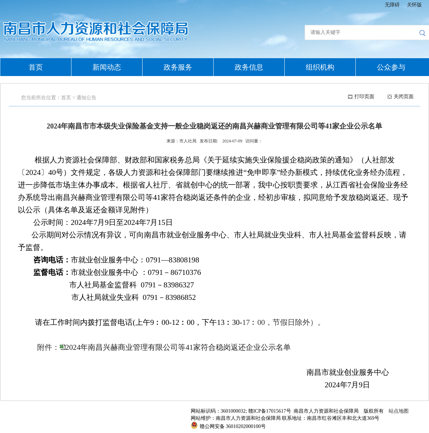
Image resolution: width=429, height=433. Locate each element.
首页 (36, 67)
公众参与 (391, 67)
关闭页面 (404, 96)
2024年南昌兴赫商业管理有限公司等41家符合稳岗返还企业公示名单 (178, 347)
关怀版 (414, 4)
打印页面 (364, 96)
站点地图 (399, 411)
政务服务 (178, 67)
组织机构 (320, 67)
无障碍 (392, 4)
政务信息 (249, 67)
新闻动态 (107, 67)
